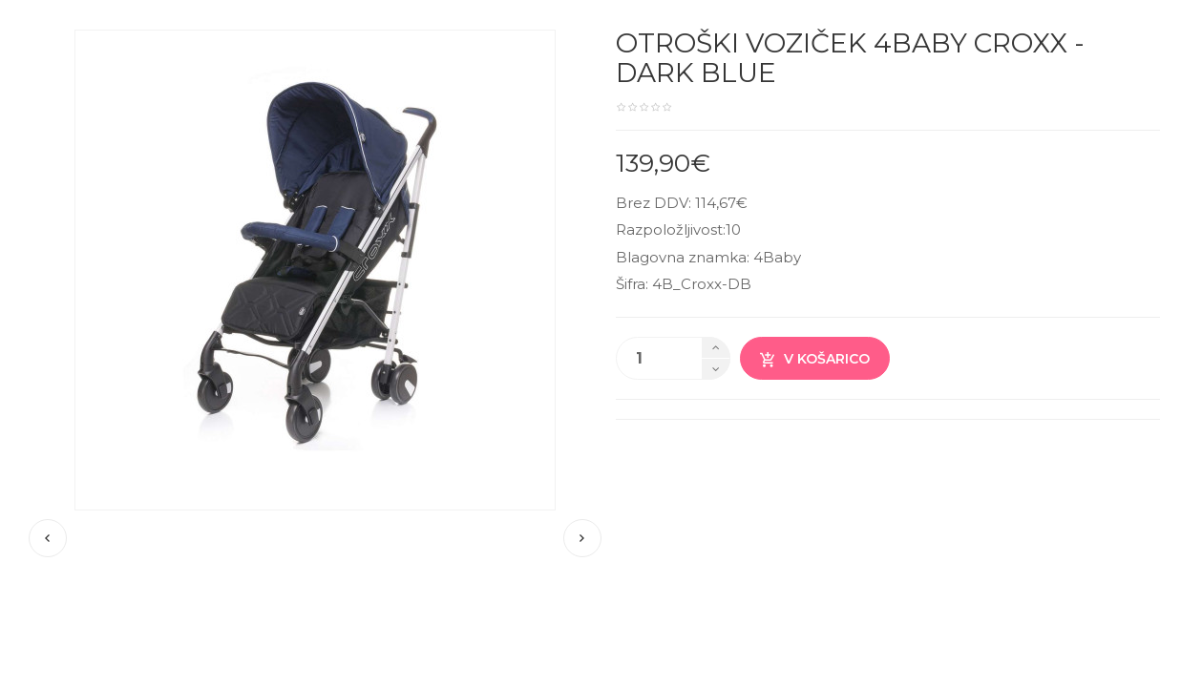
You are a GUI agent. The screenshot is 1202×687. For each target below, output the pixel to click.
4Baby (777, 257)
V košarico (815, 359)
